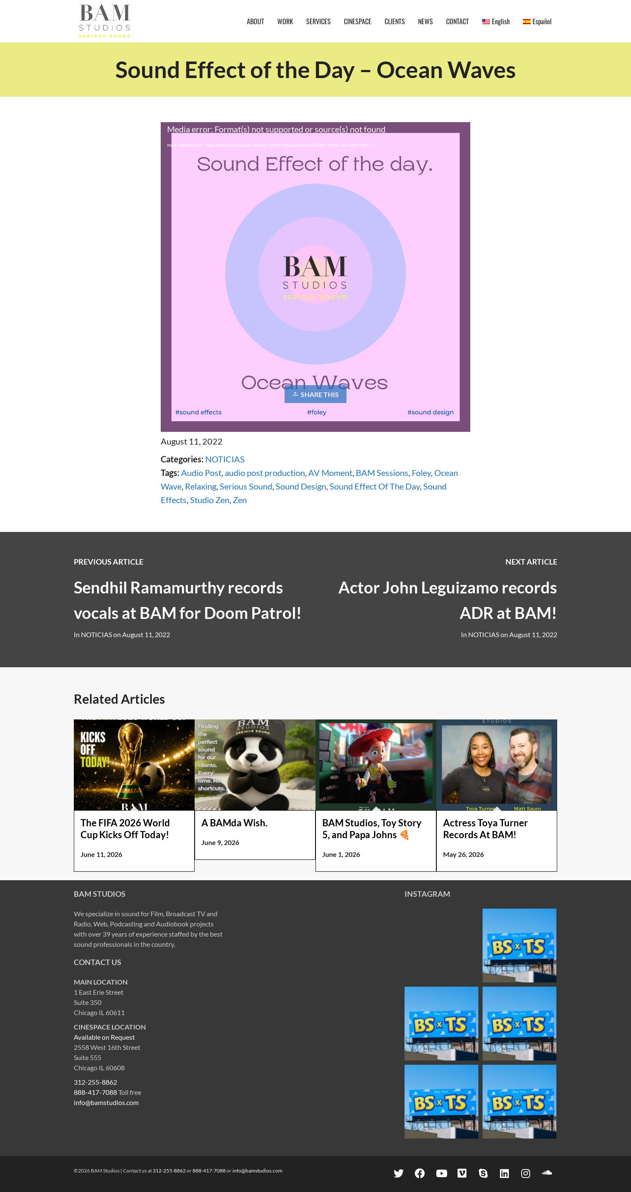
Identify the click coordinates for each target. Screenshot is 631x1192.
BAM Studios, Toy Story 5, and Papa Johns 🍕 (372, 828)
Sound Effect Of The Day (374, 486)
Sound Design (301, 486)
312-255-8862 (95, 1082)
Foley (421, 472)
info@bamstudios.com (106, 1102)
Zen (240, 500)
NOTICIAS (225, 459)
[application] (315, 209)
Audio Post (201, 472)
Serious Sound (246, 486)
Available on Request (104, 1037)
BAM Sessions (382, 472)
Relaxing (200, 486)
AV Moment (330, 472)
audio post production (265, 472)
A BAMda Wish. (234, 822)
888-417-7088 (95, 1092)
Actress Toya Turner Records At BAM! (485, 828)
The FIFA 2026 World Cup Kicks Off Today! (125, 828)
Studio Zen (209, 500)
